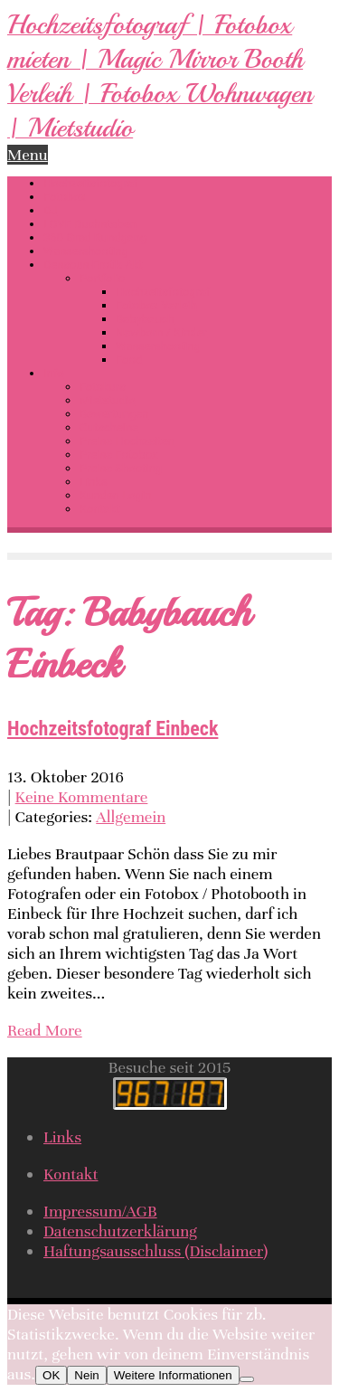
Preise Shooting (121, 468)
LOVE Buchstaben (90, 224)
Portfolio (102, 278)
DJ (50, 210)
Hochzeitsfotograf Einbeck (112, 728)
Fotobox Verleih (156, 305)
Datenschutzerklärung (120, 1231)
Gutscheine (109, 427)
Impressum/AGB (100, 1211)
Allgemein (130, 817)
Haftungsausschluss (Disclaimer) (155, 1251)
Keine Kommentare (81, 797)
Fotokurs (103, 386)
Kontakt (100, 509)
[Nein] (247, 1379)
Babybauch (145, 319)
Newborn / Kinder (161, 332)
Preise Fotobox (118, 454)
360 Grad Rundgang (94, 237)
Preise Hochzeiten (127, 441)
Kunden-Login (115, 495)
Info (53, 373)
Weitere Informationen (173, 1375)
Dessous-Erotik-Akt (93, 264)
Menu (27, 155)
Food (129, 359)
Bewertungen (114, 414)
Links (94, 481)
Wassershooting (85, 251)
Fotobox (64, 197)
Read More (44, 1030)
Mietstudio (108, 400)
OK (51, 1375)
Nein (86, 1375)
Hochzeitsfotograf (90, 183)
